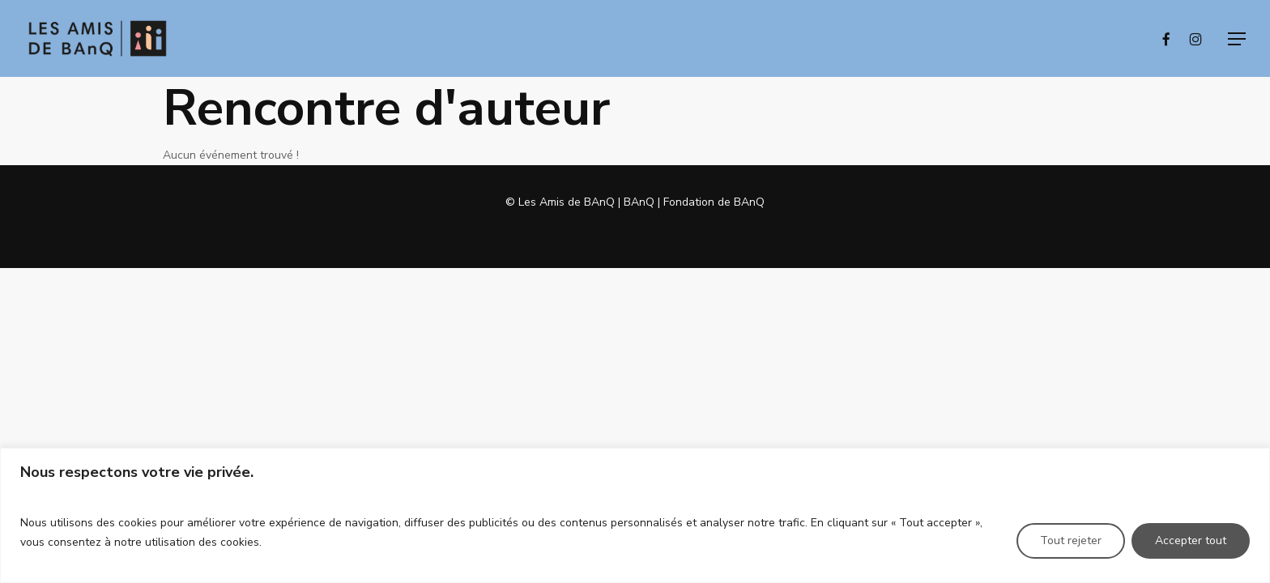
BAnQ (639, 202)
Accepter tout (1190, 540)
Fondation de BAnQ (714, 202)
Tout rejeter (1071, 540)
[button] (1237, 39)
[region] (635, 515)
